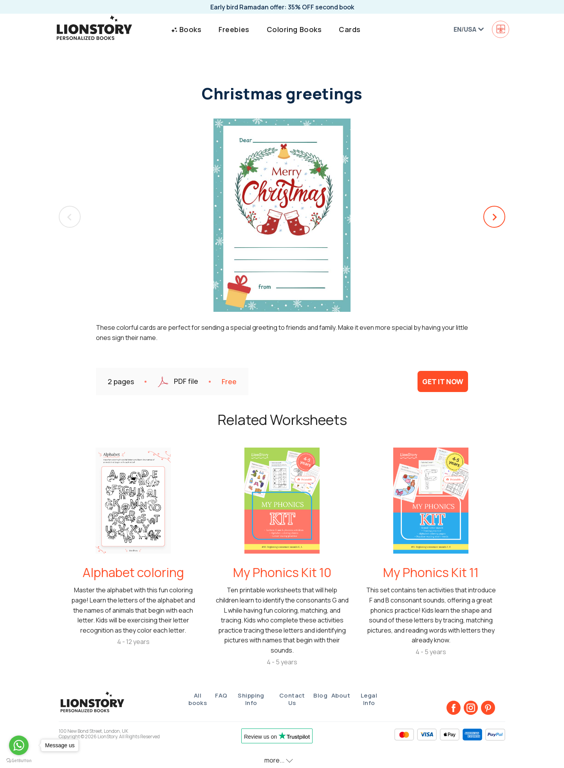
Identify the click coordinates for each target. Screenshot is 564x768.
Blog (320, 695)
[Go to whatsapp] (19, 745)
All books (197, 699)
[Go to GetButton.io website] (18, 760)
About (340, 695)
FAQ (221, 695)
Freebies (234, 29)
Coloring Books (294, 29)
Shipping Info (251, 699)
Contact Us (292, 699)
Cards (350, 29)
